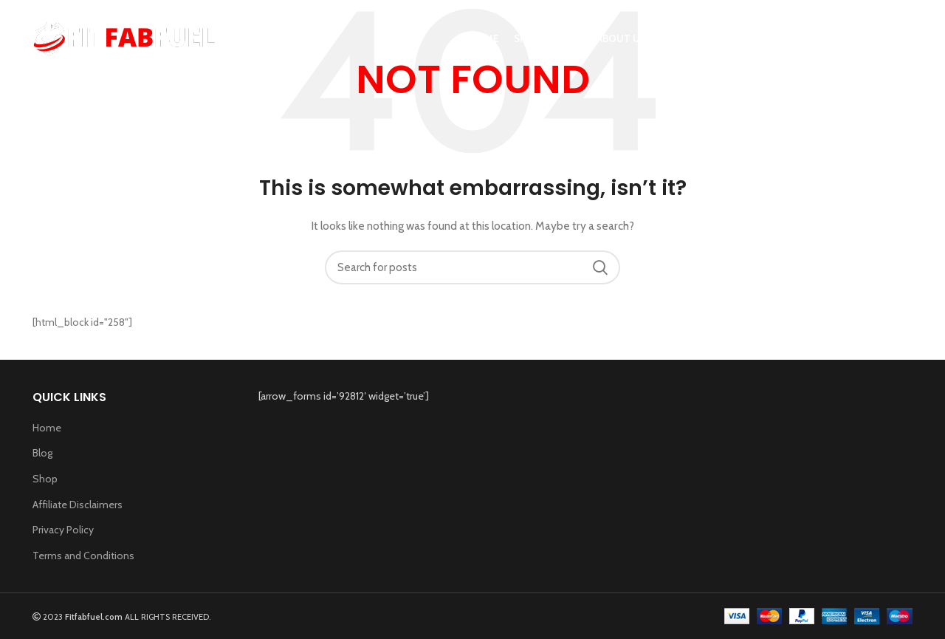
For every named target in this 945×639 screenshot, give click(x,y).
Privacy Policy (63, 529)
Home (46, 427)
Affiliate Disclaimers (77, 504)
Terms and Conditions (83, 555)
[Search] (905, 39)
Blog (42, 452)
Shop (45, 478)
